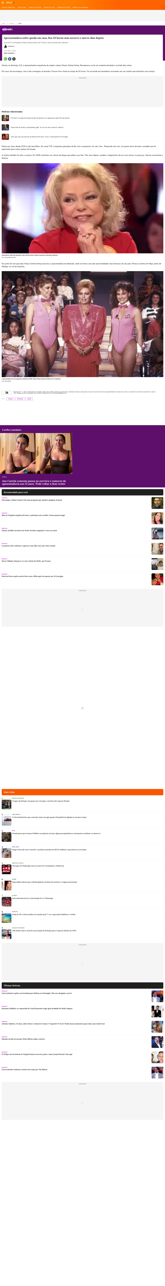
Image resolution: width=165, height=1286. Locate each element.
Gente (19, 23)
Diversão (11, 23)
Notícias (15, 911)
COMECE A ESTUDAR (35, 7)
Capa (3, 23)
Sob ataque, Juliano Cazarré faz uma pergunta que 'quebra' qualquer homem (32, 500)
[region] (82, 15)
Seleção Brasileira (18, 798)
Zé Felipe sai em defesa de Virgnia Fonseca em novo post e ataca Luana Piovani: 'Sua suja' (37, 1054)
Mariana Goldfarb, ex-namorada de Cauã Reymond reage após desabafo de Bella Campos (37, 1008)
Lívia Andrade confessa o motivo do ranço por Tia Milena (24, 1069)
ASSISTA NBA (22, 7)
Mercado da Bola (17, 863)
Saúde (14, 879)
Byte (13, 830)
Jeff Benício (20, 399)
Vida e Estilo (16, 814)
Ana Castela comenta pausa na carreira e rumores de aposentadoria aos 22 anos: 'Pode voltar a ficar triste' (34, 482)
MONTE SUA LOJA (49, 7)
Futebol (14, 895)
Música (4, 477)
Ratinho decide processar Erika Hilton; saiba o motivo (23, 1039)
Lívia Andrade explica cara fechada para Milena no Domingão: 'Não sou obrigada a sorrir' (37, 993)
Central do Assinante (80, 7)
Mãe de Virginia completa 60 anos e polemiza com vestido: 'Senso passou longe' (33, 515)
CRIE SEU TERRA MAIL (8, 7)
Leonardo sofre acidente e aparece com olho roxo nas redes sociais (28, 546)
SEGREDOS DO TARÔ (63, 7)
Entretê (29, 399)
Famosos (10, 399)
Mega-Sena (15, 847)
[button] (3, 2)
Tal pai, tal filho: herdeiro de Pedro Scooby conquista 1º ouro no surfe (29, 530)
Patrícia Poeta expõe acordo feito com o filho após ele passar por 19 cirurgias (32, 576)
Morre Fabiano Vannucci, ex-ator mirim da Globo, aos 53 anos (26, 561)
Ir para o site (10, 2)
